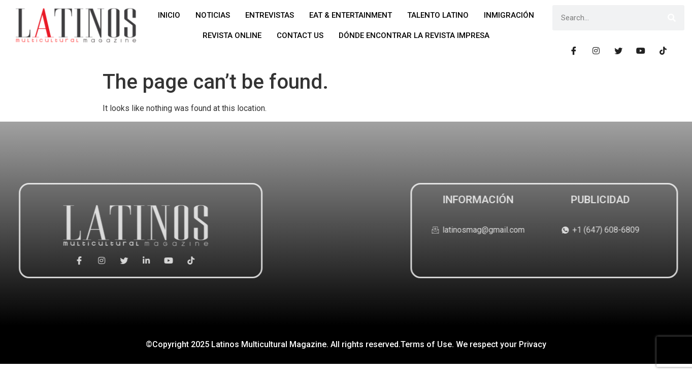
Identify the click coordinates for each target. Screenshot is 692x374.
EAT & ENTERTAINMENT (350, 15)
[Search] (671, 17)
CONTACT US (300, 35)
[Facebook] (573, 50)
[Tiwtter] (618, 50)
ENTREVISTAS (269, 15)
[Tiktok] (663, 50)
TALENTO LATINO (438, 15)
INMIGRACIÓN (509, 15)
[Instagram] (596, 50)
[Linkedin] (113, 260)
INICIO (169, 15)
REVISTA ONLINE (232, 35)
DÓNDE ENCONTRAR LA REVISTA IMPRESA (414, 35)
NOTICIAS (212, 15)
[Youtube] (640, 50)
